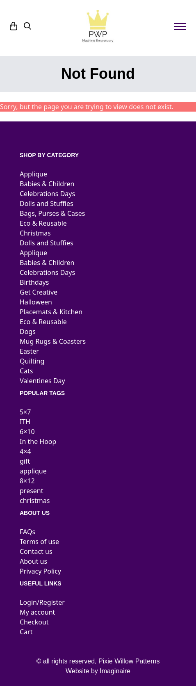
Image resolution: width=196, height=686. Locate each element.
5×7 (25, 411)
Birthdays (34, 282)
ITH (25, 421)
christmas (35, 500)
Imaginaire (115, 671)
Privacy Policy (40, 571)
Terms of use (39, 541)
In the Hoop (38, 441)
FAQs (27, 531)
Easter (29, 351)
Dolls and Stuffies (46, 203)
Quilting (32, 361)
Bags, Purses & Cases (52, 213)
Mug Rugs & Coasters (53, 341)
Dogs (28, 331)
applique (33, 471)
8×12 (27, 480)
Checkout (34, 622)
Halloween (36, 301)
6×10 (27, 431)
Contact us (36, 551)
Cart (26, 631)
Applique (33, 173)
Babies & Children (47, 183)
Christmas (35, 233)
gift (25, 461)
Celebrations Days (47, 193)
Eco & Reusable (43, 223)
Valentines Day (42, 380)
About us (33, 561)
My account (37, 612)
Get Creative (38, 292)
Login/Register (42, 602)
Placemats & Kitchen (51, 311)
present (31, 490)
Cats (26, 370)
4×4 (25, 451)
